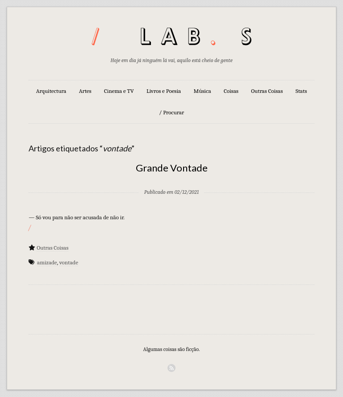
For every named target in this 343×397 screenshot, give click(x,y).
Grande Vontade (172, 168)
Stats (301, 91)
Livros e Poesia (163, 91)
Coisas (231, 91)
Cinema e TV (119, 91)
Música (202, 91)
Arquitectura (51, 91)
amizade (47, 262)
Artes (85, 91)
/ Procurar (171, 112)
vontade (68, 262)
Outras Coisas (267, 91)
